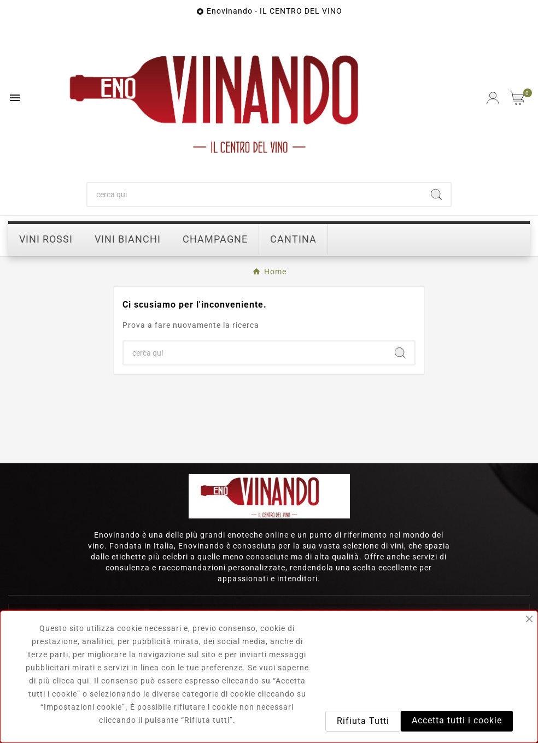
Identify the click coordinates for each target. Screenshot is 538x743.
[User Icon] (493, 98)
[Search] (436, 194)
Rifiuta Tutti (363, 721)
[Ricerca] (254, 194)
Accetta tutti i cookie (457, 720)
